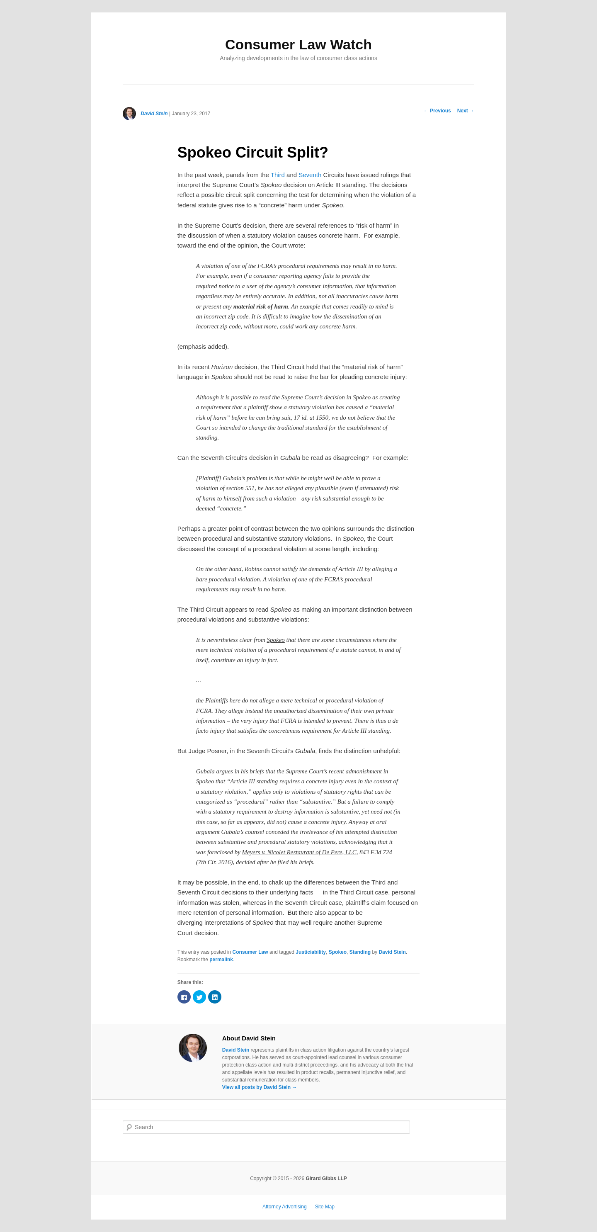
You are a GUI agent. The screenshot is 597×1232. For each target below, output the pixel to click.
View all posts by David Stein (259, 1087)
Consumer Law (250, 952)
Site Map (325, 1207)
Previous (437, 111)
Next (465, 111)
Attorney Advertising (284, 1207)
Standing (360, 952)
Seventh (309, 174)
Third (278, 174)
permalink (221, 959)
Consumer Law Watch (298, 44)
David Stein (154, 114)
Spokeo (338, 952)
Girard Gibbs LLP (326, 1178)
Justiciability (311, 952)
